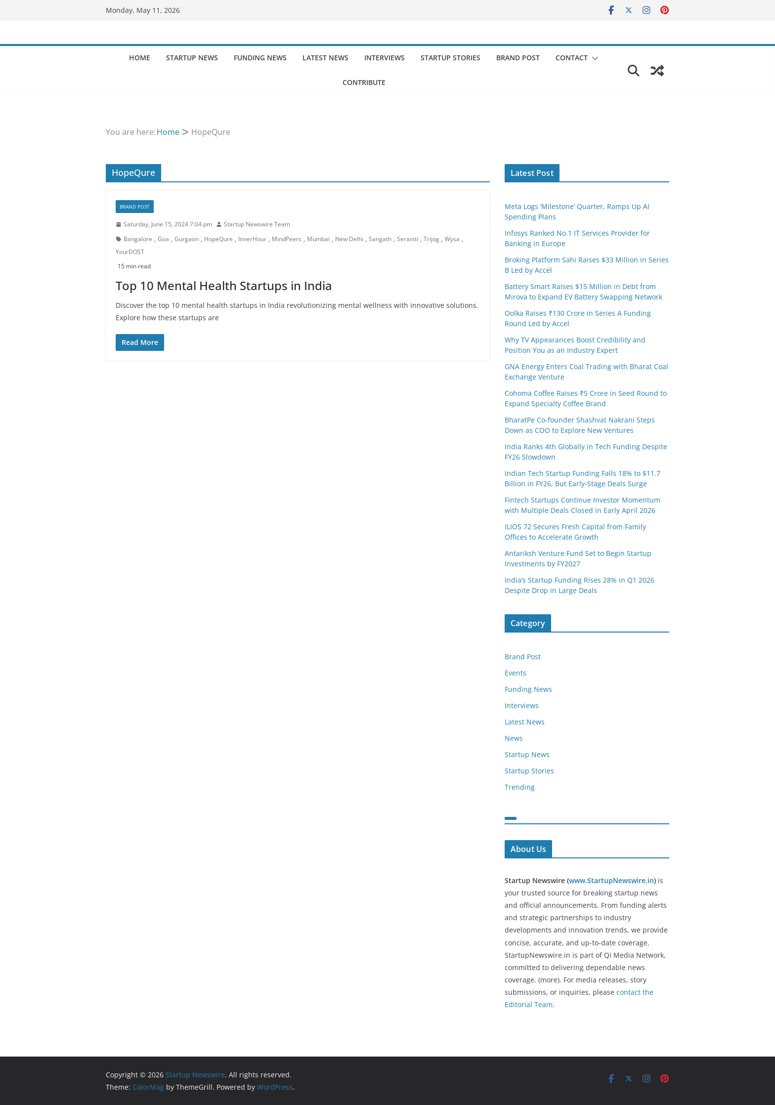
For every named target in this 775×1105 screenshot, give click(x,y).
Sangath (380, 239)
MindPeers (286, 239)
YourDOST (130, 252)
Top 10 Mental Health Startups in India (224, 285)
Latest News (325, 57)
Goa (163, 239)
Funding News (260, 57)
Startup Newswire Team (257, 224)
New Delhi (349, 239)
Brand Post (518, 57)
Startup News (192, 57)
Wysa (452, 239)
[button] (593, 58)
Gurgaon (186, 239)
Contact (572, 57)
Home (139, 57)
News (514, 738)
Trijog (431, 239)
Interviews (384, 57)
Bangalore (138, 239)
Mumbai (318, 239)
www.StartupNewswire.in (611, 880)
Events (515, 673)
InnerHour (252, 239)
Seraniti (407, 239)
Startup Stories (450, 57)
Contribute (364, 82)
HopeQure (218, 239)
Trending (520, 787)
